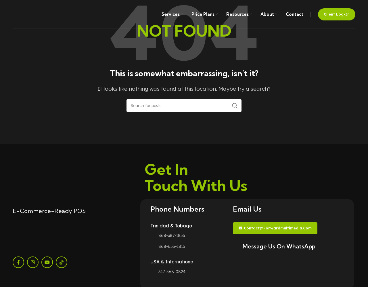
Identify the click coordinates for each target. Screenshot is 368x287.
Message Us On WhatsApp (279, 246)
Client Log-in (337, 14)
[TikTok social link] (61, 262)
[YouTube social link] (47, 262)
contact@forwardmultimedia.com (275, 228)
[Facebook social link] (18, 262)
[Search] (183, 105)
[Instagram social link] (33, 262)
